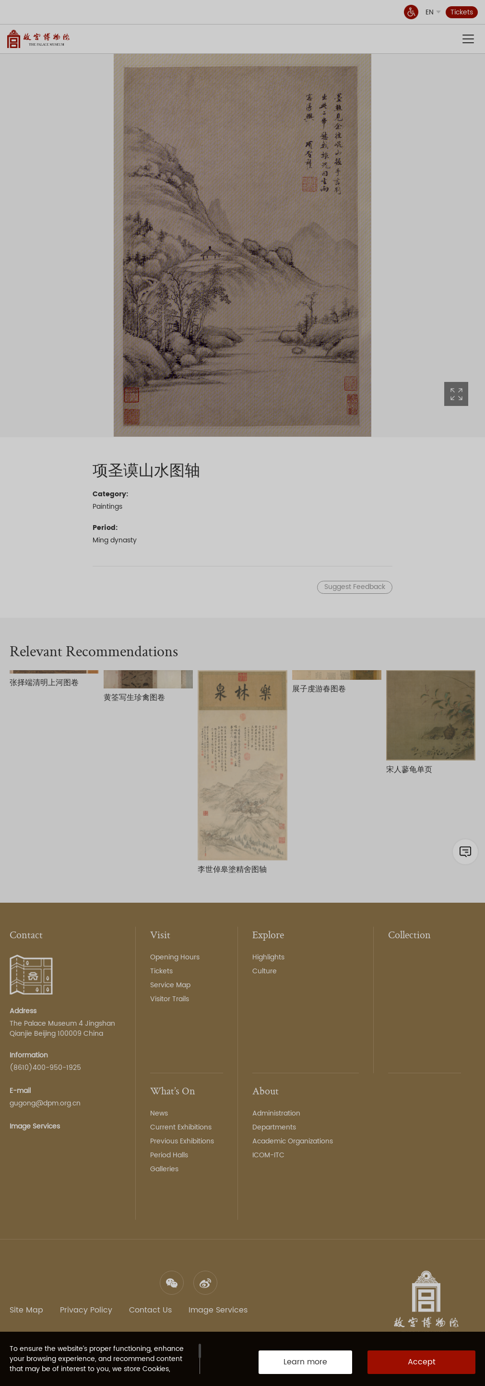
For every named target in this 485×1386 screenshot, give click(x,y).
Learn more (305, 1362)
